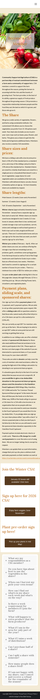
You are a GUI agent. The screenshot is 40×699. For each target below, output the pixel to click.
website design (13, 696)
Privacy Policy (32, 694)
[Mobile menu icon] (36, 4)
